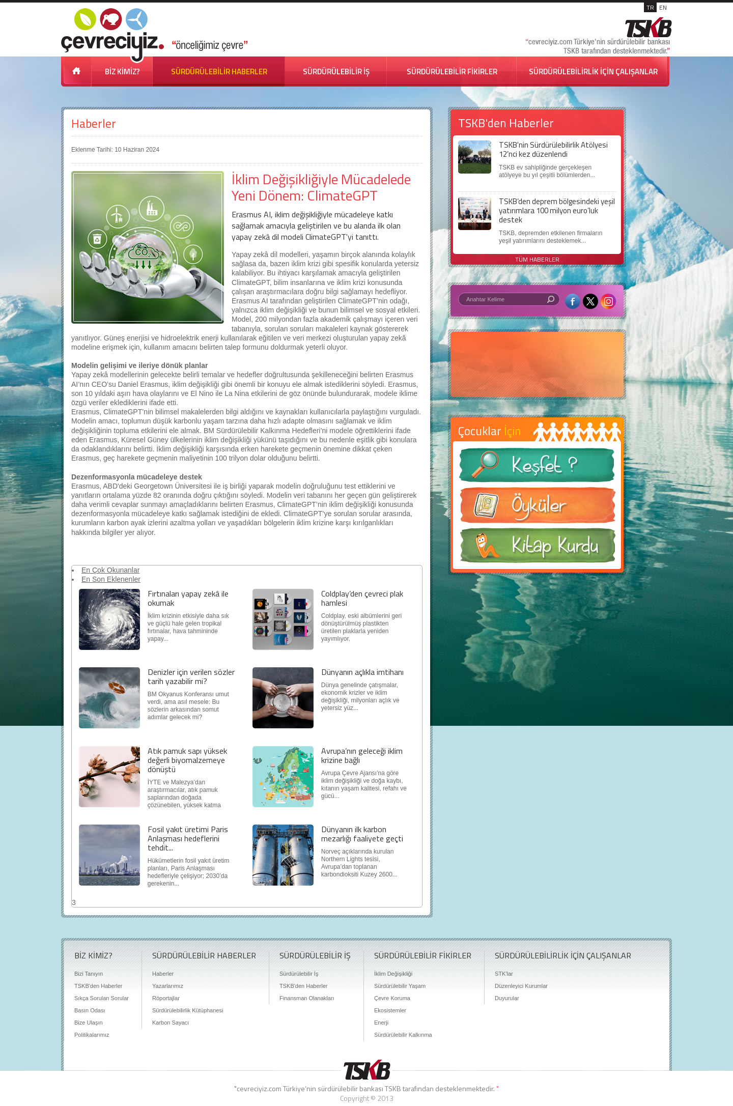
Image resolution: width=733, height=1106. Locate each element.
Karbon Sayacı (170, 1022)
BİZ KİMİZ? (122, 71)
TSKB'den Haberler (98, 986)
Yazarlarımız (167, 986)
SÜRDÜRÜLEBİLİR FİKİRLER (452, 71)
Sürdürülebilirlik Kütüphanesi (187, 1010)
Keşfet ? (537, 468)
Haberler (93, 123)
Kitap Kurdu (537, 548)
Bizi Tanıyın (88, 974)
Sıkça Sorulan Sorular (101, 998)
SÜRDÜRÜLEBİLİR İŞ (336, 71)
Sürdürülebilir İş (298, 974)
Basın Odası (89, 1010)
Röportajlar (166, 998)
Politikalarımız (91, 1035)
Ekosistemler (390, 1010)
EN (663, 7)
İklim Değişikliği (393, 974)
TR (650, 7)
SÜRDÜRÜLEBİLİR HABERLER (219, 71)
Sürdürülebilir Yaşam (400, 986)
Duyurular (507, 998)
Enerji (381, 1022)
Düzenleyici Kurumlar (521, 986)
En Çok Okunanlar (110, 570)
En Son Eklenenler (110, 579)
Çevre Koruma (392, 998)
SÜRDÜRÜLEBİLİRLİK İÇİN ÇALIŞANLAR (593, 71)
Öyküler (537, 508)
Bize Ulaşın (88, 1022)
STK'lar (504, 974)
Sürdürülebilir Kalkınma (403, 1035)
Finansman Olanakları (306, 998)
